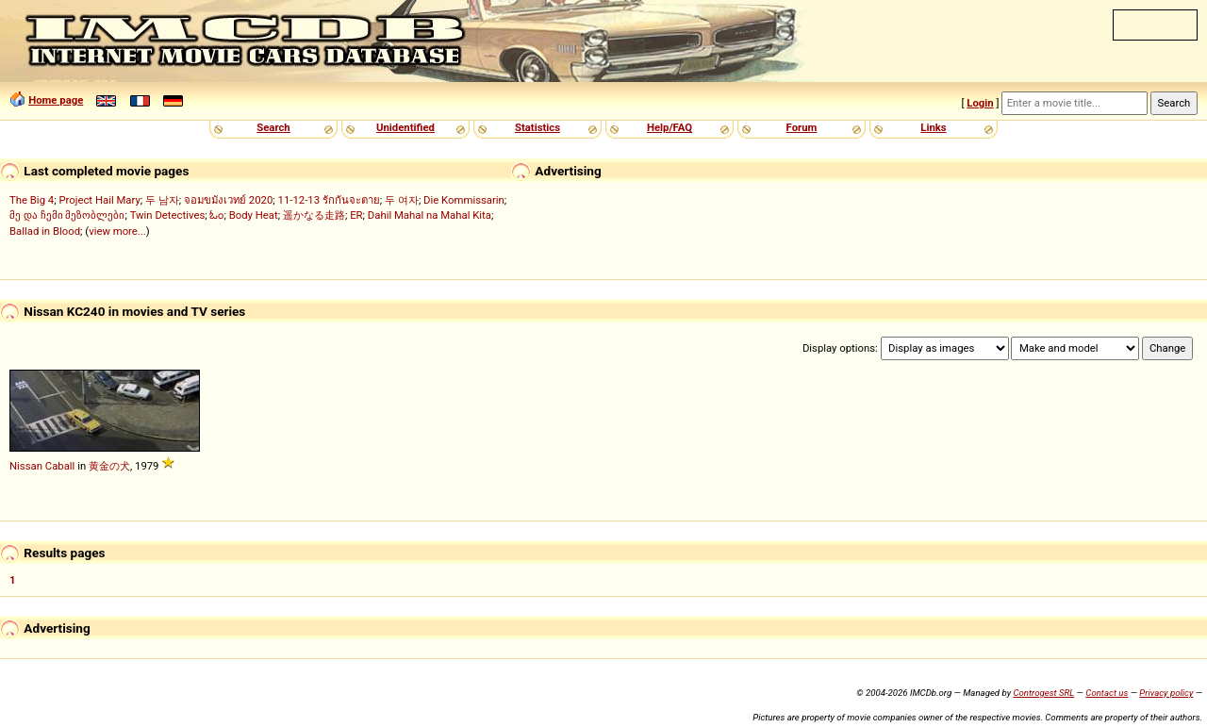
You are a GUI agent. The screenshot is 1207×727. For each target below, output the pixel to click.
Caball (60, 465)
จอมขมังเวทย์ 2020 (228, 200)
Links (933, 127)
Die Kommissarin (463, 200)
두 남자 (162, 200)
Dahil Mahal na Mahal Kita (429, 215)
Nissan (25, 465)
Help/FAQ (669, 127)
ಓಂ (216, 215)
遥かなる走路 (314, 215)
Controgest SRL (1043, 692)
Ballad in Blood (44, 231)
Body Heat (253, 215)
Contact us (1106, 692)
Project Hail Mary (99, 200)
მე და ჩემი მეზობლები (66, 215)
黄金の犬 (109, 465)
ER (356, 215)
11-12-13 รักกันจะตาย (329, 200)
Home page (55, 100)
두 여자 (402, 200)
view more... (117, 231)
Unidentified (405, 127)
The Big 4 (31, 200)
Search (272, 127)
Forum (802, 127)
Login (980, 102)
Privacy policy (1166, 692)
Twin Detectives (168, 215)
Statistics (537, 127)
